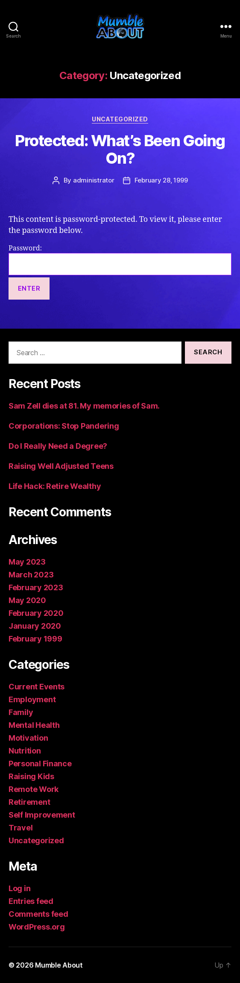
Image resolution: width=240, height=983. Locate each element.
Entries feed (31, 901)
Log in (19, 888)
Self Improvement (42, 814)
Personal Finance (40, 763)
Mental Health (34, 725)
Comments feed (38, 913)
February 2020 (36, 613)
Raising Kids (31, 776)
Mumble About (59, 965)
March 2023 (31, 574)
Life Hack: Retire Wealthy (55, 486)
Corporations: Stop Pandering (64, 425)
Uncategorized (120, 119)
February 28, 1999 (161, 180)
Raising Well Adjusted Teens (61, 466)
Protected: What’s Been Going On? (120, 149)
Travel (20, 827)
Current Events (36, 686)
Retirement (29, 802)
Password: (120, 259)
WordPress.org (37, 926)
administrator (93, 180)
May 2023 (27, 561)
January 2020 (35, 625)
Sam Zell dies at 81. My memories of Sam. (84, 405)
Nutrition (25, 750)
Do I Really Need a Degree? (58, 445)
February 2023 (36, 587)
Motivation (28, 737)
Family (21, 712)
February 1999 (35, 638)
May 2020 (27, 600)
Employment (32, 699)
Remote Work (34, 789)
